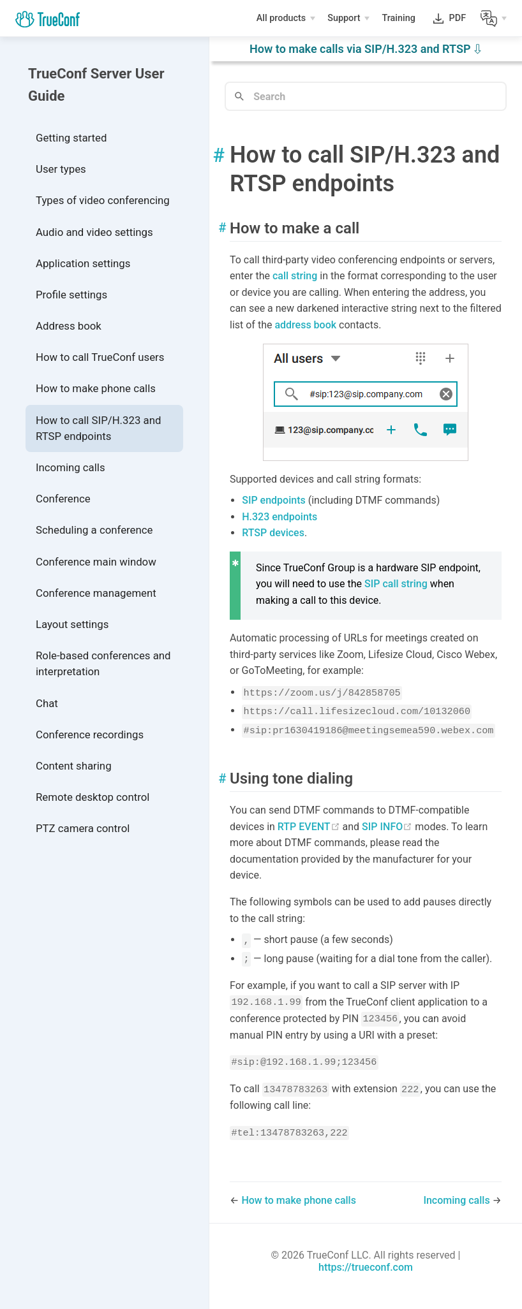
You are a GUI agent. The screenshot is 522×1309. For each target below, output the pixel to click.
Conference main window (96, 561)
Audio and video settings (94, 232)
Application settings (83, 263)
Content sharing (74, 765)
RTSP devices (273, 533)
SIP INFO (388, 827)
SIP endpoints (274, 500)
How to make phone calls (96, 388)
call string (294, 276)
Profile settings (71, 294)
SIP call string (396, 584)
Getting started (71, 137)
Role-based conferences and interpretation (103, 663)
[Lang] (494, 18)
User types (61, 169)
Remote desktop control (92, 797)
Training (399, 20)
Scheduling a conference (94, 529)
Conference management (96, 593)
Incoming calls (70, 467)
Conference (63, 498)
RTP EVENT (310, 827)
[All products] (286, 18)
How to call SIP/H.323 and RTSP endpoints (98, 428)
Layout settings (72, 624)
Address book (68, 325)
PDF (457, 21)
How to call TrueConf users (100, 357)
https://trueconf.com (365, 1267)
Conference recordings (90, 734)
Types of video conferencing (103, 200)
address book (305, 325)
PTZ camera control (83, 828)
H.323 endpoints (279, 517)
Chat (47, 703)
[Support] (348, 18)
